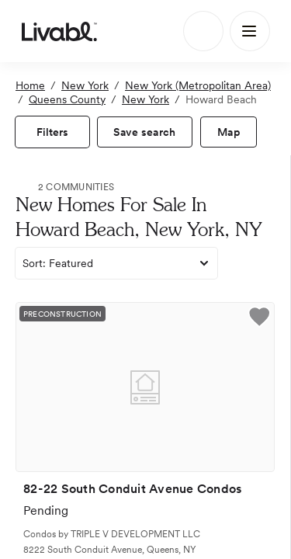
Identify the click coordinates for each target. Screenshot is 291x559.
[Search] (203, 31)
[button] (259, 319)
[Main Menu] (249, 31)
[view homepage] (59, 31)
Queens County (67, 99)
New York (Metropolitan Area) (198, 85)
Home (30, 85)
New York (85, 85)
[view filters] (52, 132)
